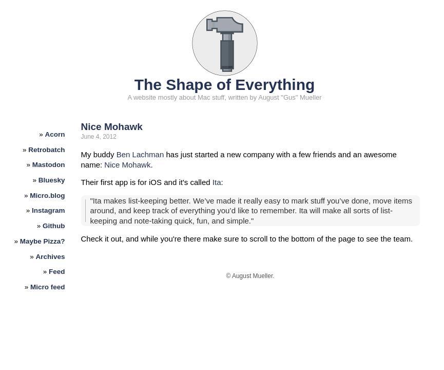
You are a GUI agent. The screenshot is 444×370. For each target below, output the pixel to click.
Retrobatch (46, 150)
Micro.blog (47, 195)
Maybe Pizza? (42, 241)
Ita (217, 182)
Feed (57, 271)
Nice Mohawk (112, 126)
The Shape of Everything (224, 84)
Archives (50, 257)
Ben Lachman (140, 154)
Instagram (48, 210)
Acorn (55, 134)
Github (54, 226)
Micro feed (47, 287)
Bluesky (51, 180)
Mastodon (48, 165)
